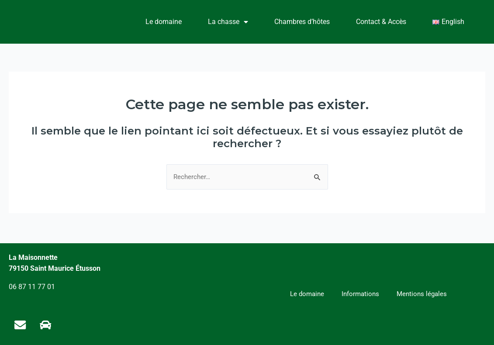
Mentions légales (423, 293)
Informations (360, 293)
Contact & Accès (381, 21)
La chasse (228, 22)
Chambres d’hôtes (302, 21)
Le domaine (163, 21)
